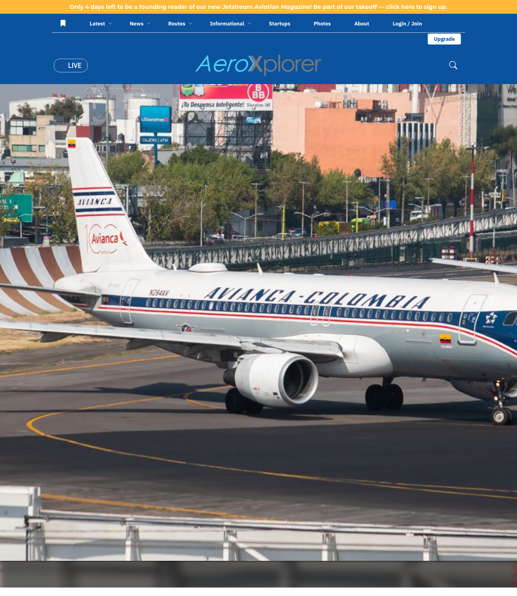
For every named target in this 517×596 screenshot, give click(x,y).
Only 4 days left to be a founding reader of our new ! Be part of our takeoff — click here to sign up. (258, 7)
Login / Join (407, 23)
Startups (279, 23)
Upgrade (444, 39)
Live (70, 65)
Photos (322, 23)
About (361, 23)
